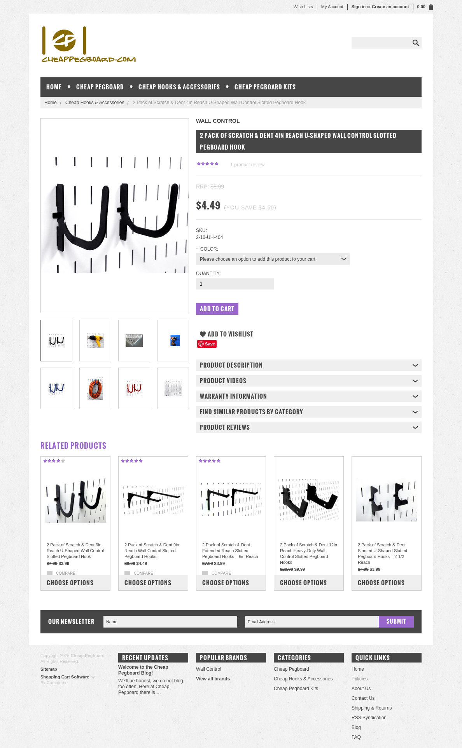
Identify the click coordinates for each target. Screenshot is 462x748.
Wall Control (208, 669)
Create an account (390, 6)
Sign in (359, 6)
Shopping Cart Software (64, 677)
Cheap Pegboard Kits (265, 86)
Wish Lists (303, 6)
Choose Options (70, 582)
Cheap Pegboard (100, 86)
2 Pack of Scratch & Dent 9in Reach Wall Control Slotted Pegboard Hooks (151, 550)
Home (50, 102)
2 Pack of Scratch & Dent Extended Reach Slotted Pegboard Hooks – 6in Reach (230, 550)
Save (210, 344)
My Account (332, 6)
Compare (65, 573)
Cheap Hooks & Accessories (179, 86)
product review (247, 164)
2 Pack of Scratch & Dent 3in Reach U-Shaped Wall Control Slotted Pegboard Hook (75, 550)
